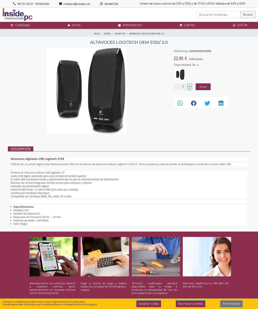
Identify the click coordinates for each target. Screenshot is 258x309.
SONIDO (107, 33)
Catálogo (20, 25)
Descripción (21, 149)
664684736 (109, 4)
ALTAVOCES (120, 33)
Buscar (248, 14)
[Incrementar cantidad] (189, 85)
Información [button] (130, 25)
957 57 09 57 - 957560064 (31, 4)
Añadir (203, 86)
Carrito (187, 25)
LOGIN (239, 25)
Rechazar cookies (190, 303)
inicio (97, 33)
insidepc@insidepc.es (74, 4)
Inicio (73, 25)
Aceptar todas (149, 303)
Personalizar (231, 303)
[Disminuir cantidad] (189, 88)
